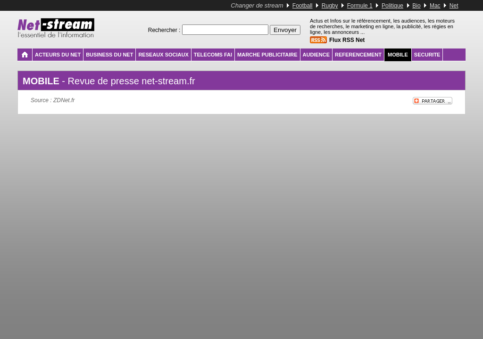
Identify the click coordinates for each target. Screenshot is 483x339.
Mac (435, 5)
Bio (416, 5)
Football (302, 5)
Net (454, 5)
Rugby (330, 5)
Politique (392, 5)
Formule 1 (360, 5)
